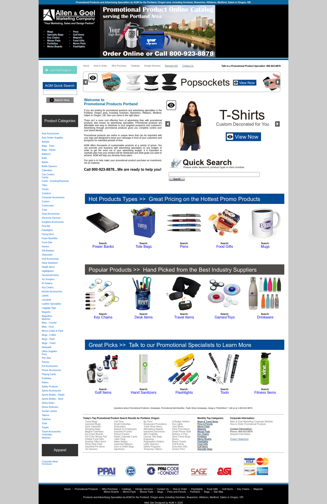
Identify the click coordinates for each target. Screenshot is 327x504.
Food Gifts (212, 489)
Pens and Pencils (176, 491)
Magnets (258, 489)
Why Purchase (110, 489)
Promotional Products (86, 489)
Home (67, 489)
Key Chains (243, 489)
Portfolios (195, 491)
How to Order (180, 489)
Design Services (144, 489)
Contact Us (163, 489)
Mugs (160, 491)
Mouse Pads (146, 491)
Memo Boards (111, 491)
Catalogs (126, 489)
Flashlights (197, 489)
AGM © (173, 502)
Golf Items (227, 489)
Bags (207, 491)
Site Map (218, 491)
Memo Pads (129, 491)
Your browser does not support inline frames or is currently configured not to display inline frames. (252, 31)
